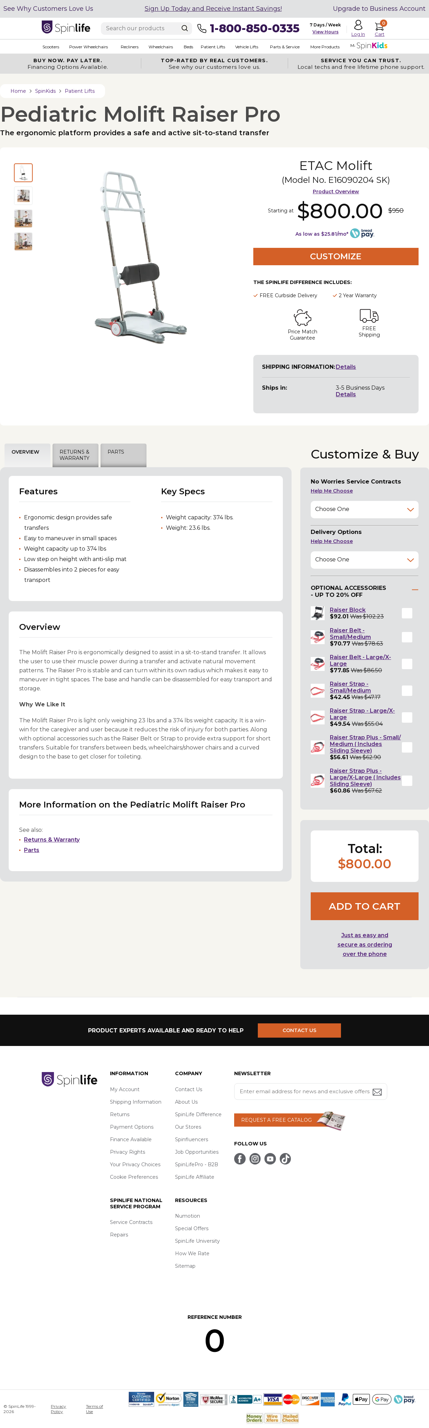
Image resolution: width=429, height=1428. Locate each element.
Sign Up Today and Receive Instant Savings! (213, 9)
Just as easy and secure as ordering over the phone (364, 944)
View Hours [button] (325, 31)
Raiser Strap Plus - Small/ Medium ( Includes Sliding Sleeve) (365, 744)
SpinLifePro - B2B (196, 1164)
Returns (119, 1114)
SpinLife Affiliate (194, 1177)
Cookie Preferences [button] (134, 1177)
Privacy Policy (58, 1409)
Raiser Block (348, 610)
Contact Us (188, 1089)
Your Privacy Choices (135, 1164)
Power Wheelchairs (87, 46)
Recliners (128, 46)
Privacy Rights (127, 1152)
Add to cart (364, 906)
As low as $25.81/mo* (321, 234)
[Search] (185, 28)
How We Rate (192, 1253)
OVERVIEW (25, 452)
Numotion (187, 1216)
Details (346, 367)
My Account (125, 1089)
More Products (322, 46)
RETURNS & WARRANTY (74, 455)
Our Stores (188, 1127)
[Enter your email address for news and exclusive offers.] (310, 1091)
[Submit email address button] (378, 1093)
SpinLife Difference (198, 1114)
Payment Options (131, 1127)
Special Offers (191, 1228)
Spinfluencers (191, 1139)
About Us (186, 1102)
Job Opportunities (197, 1152)
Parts (31, 850)
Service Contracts (131, 1222)
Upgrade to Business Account (379, 9)
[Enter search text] (146, 28)
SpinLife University (197, 1241)
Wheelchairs (159, 46)
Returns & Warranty (52, 839)
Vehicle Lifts (244, 46)
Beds (187, 46)
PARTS (116, 452)
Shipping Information (135, 1102)
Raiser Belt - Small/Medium (350, 633)
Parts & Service (282, 46)
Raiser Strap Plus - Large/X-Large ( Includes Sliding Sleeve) (365, 777)
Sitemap (185, 1266)
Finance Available (131, 1139)
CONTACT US (300, 1030)
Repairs (119, 1235)
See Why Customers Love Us (48, 9)
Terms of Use (94, 1409)
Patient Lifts (211, 46)
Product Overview (336, 191)
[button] (407, 613)
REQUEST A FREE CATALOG (276, 1120)
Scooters (50, 46)
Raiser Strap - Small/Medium (350, 687)
